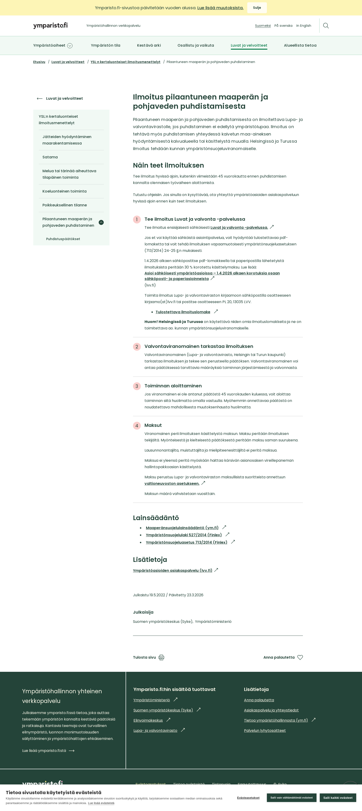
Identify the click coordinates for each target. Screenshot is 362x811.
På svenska (284, 25)
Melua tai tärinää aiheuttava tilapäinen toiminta (69, 174)
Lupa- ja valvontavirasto (159, 730)
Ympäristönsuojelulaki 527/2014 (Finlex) (187, 535)
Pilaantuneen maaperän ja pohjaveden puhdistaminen (68, 222)
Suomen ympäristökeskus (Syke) (166, 710)
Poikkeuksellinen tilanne (64, 205)
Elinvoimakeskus (151, 720)
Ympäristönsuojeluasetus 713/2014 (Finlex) (190, 542)
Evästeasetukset (248, 797)
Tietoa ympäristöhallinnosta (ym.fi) (279, 720)
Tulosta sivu (148, 657)
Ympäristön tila (105, 45)
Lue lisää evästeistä (101, 803)
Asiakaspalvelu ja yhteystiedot (271, 710)
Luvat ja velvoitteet (249, 45)
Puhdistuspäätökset (63, 239)
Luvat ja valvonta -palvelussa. (242, 227)
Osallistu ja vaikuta (196, 45)
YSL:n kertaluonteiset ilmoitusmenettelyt (125, 62)
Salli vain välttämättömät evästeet (292, 797)
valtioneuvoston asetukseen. (175, 483)
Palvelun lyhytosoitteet (265, 730)
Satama (50, 157)
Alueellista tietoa (300, 45)
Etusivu (39, 62)
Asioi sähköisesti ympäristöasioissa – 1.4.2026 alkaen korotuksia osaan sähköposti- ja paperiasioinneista (212, 276)
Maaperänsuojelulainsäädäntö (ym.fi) (186, 528)
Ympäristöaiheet (49, 45)
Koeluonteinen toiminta (64, 191)
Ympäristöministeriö (155, 700)
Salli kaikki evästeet (338, 797)
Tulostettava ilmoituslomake (187, 312)
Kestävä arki (149, 45)
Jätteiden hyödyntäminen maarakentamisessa (66, 140)
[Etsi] (326, 25)
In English (303, 25)
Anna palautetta (283, 657)
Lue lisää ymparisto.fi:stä (48, 750)
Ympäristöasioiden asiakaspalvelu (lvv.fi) (175, 570)
